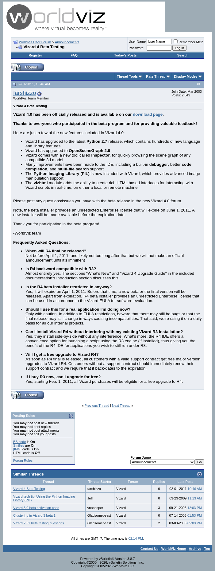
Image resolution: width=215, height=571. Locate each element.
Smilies (18, 445)
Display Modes (186, 76)
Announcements (67, 42)
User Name (137, 41)
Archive (195, 548)
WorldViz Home (173, 548)
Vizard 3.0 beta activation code (36, 508)
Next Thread (121, 405)
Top (207, 548)
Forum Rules (23, 460)
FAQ (74, 55)
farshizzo (24, 93)
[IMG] (17, 449)
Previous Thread (97, 405)
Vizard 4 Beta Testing (29, 489)
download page (148, 114)
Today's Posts (125, 55)
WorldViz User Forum (35, 42)
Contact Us (149, 548)
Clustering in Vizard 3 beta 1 (34, 515)
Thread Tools (127, 76)
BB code (19, 442)
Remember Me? (188, 42)
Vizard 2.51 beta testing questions (38, 523)
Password (136, 48)
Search (183, 55)
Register (35, 55)
